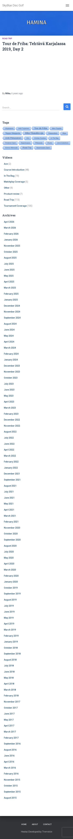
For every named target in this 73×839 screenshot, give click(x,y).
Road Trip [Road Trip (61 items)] (27, 147)
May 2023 (9, 396)
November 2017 (12, 701)
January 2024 (11, 359)
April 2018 (9, 683)
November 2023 (12, 371)
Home (24, 824)
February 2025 (11, 294)
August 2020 (10, 546)
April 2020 (9, 563)
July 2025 (9, 264)
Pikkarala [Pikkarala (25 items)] (38, 143)
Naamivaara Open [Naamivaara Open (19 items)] (43, 148)
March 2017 (10, 731)
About (35, 824)
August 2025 (10, 258)
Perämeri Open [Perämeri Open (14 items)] (10, 143)
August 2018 (10, 660)
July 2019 (9, 606)
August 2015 (10, 798)
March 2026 (10, 228)
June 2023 (9, 389)
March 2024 (10, 348)
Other (6, 188)
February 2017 (11, 738)
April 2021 (9, 509)
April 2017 (9, 725)
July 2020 (9, 551)
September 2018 (12, 653)
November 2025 (12, 246)
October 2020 (11, 533)
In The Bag (9, 176)
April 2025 (9, 281)
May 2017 (9, 720)
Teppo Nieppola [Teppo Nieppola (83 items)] (12, 133)
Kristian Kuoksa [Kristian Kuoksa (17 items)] (40, 138)
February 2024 (11, 354)
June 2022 (9, 444)
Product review (11, 194)
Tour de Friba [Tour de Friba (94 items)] (40, 128)
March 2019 (10, 630)
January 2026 (11, 239)
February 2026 (11, 234)
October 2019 (11, 588)
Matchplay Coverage (14, 181)
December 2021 (12, 473)
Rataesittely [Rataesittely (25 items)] (52, 133)
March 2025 (10, 288)
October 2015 (11, 785)
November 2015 (12, 780)
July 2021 (9, 491)
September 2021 (12, 479)
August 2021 (10, 486)
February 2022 (11, 461)
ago (17, 93)
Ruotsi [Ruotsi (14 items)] (50, 143)
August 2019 (10, 600)
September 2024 (12, 318)
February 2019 (11, 636)
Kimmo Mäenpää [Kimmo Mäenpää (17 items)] (11, 148)
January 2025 (11, 299)
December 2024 (12, 306)
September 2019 (12, 593)
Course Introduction (14, 170)
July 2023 (9, 384)
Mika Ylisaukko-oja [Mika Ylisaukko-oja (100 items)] (34, 133)
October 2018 (11, 648)
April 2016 (9, 761)
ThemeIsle (47, 831)
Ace (6, 164)
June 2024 (9, 329)
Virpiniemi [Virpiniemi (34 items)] (9, 128)
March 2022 (10, 456)
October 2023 (11, 378)
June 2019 (9, 611)
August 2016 (10, 750)
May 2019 (9, 618)
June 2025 (9, 269)
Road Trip (7, 38)
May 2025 (9, 276)
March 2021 (10, 516)
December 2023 (12, 366)
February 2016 (11, 773)
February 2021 (11, 521)
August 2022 (10, 431)
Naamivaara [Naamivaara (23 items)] (25, 143)
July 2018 (9, 665)
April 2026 (9, 222)
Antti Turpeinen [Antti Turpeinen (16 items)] (23, 128)
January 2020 (11, 581)
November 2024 (12, 311)
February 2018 (11, 695)
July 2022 (9, 438)
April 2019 (9, 623)
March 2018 (10, 690)
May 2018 (9, 678)
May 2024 (9, 336)
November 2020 (12, 528)
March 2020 (10, 570)
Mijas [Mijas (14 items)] (64, 133)
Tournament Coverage (15, 206)
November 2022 (12, 426)
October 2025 (11, 252)
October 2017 (11, 708)
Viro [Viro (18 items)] (27, 138)
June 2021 (9, 498)
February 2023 (11, 414)
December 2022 (12, 419)
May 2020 (9, 558)
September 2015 (12, 791)
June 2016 (9, 755)
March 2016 (10, 768)
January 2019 (11, 641)
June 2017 (9, 713)
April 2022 (9, 449)
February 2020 (11, 576)
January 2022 (11, 468)
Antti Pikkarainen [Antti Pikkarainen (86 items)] (13, 138)
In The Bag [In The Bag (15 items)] (54, 138)
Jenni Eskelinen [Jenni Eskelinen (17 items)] (62, 143)
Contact (47, 824)
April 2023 (9, 401)
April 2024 (9, 341)
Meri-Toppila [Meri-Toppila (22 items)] (56, 128)
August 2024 (10, 324)
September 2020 (12, 540)
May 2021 (9, 503)
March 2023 (10, 408)
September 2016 (12, 743)
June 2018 (9, 671)
